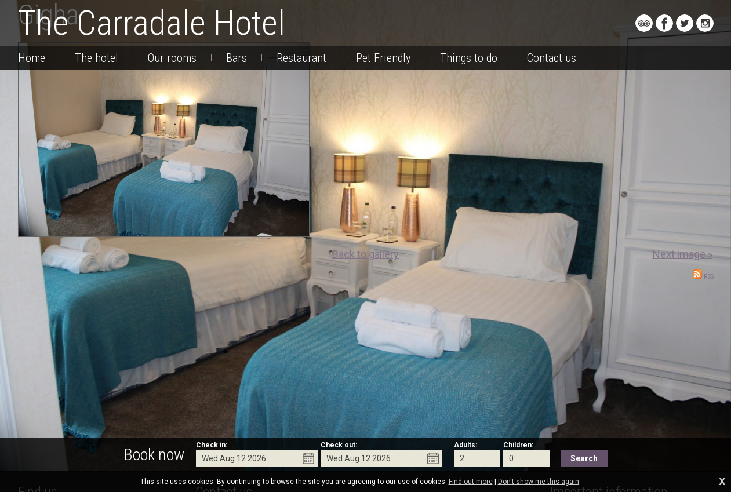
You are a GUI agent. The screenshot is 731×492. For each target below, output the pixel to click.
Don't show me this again (538, 482)
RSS (703, 276)
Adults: (465, 445)
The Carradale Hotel (151, 22)
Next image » (682, 254)
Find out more (471, 482)
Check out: (339, 445)
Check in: (211, 445)
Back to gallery (365, 254)
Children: (518, 445)
